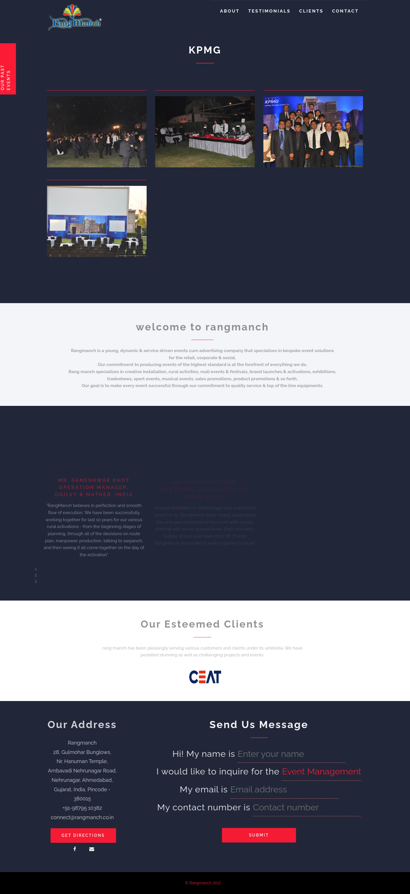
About (230, 11)
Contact (345, 11)
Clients (311, 11)
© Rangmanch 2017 (203, 883)
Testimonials (269, 11)
